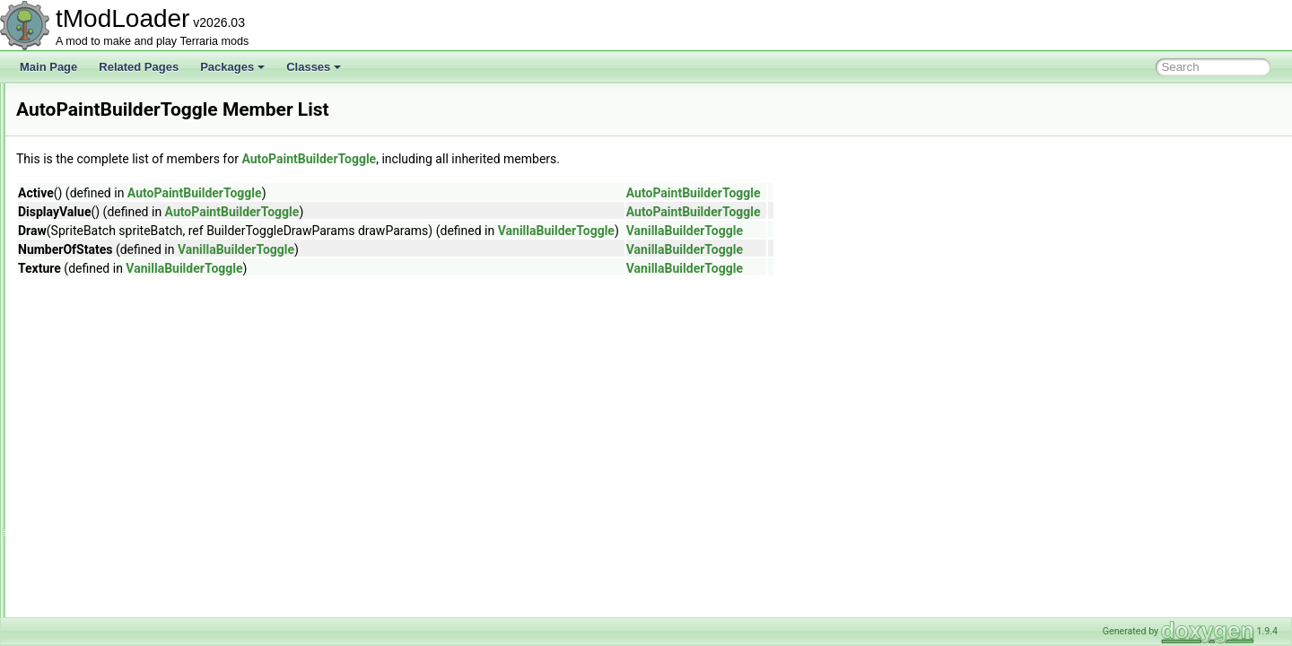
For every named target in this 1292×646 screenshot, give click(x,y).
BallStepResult (94, 595)
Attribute (79, 240)
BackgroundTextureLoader (122, 517)
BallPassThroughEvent (114, 576)
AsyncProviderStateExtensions (132, 220)
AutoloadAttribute (100, 280)
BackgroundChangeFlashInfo (128, 477)
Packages (232, 67)
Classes (313, 67)
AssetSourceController (113, 181)
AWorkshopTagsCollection (121, 438)
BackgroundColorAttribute (120, 497)
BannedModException (111, 615)
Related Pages (139, 67)
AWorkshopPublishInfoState (126, 418)
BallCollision (88, 536)
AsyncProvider (93, 201)
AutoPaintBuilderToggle (115, 359)
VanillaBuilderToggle (780, 230)
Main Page (48, 67)
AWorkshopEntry (99, 378)
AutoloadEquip (94, 319)
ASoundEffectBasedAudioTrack (134, 122)
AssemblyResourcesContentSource (144, 141)
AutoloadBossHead (105, 299)
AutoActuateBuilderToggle (121, 260)
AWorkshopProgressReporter (129, 398)
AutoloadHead (93, 339)
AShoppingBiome (101, 102)
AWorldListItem (95, 457)
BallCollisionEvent (102, 556)
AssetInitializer (93, 161)
